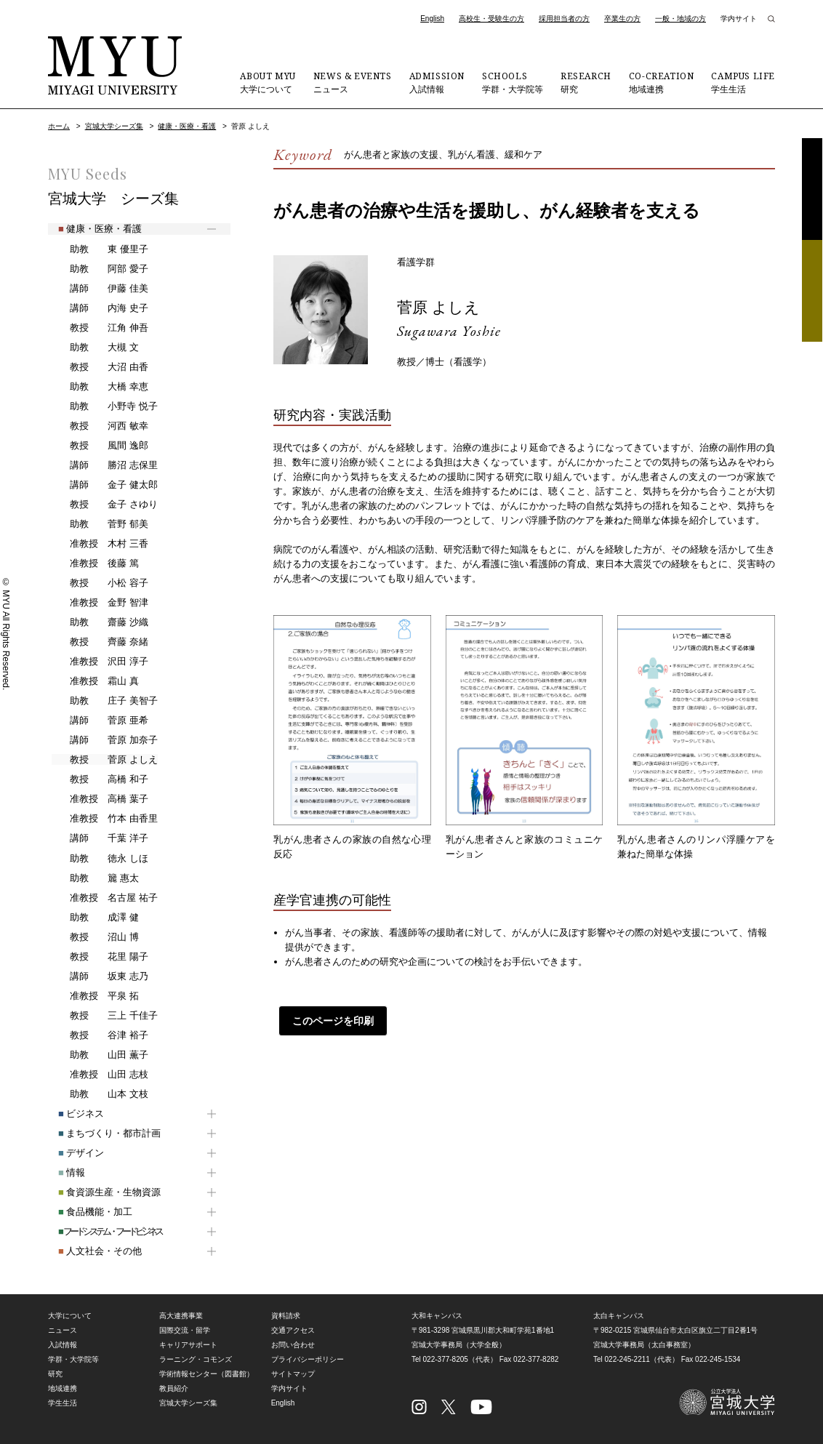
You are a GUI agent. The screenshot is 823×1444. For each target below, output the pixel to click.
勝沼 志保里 (104, 465)
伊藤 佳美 (99, 288)
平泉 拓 (94, 996)
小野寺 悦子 (104, 406)
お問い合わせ (293, 1345)
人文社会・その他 (90, 1251)
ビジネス (71, 1113)
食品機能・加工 (85, 1211)
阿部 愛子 (99, 269)
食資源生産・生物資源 (99, 1192)
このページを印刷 (328, 1021)
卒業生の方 (622, 19)
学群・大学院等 (512, 82)
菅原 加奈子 (104, 740)
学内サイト (738, 19)
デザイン (71, 1152)
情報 (61, 1172)
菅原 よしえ (444, 306)
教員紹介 (173, 1388)
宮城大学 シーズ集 (113, 198)
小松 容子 (99, 583)
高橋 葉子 (99, 799)
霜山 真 (94, 681)
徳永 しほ (99, 859)
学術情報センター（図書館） (206, 1374)
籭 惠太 (94, 878)
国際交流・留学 (184, 1330)
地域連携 (661, 82)
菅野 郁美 (99, 524)
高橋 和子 (99, 779)
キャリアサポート (188, 1345)
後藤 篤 (94, 563)
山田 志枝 (99, 1074)
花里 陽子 (99, 957)
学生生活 (743, 82)
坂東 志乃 (99, 976)
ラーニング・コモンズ (195, 1359)
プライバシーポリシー (307, 1359)
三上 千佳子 (104, 1016)
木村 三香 (99, 544)
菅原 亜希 (99, 720)
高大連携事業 (181, 1316)
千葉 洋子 (99, 838)
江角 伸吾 (99, 328)
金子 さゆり (104, 504)
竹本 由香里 (104, 819)
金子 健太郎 (104, 485)
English (432, 19)
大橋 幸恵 (99, 387)
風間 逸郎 (99, 446)
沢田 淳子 (99, 661)
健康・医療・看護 (187, 126)
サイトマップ (293, 1374)
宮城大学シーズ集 (114, 126)
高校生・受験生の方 (491, 19)
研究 (586, 82)
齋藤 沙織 (99, 622)
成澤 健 (94, 917)
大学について (267, 82)
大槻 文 (94, 347)
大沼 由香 (99, 367)
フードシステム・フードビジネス (99, 1231)
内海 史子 (99, 308)
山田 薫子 (99, 1055)
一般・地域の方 (680, 19)
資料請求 (812, 189)
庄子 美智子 (104, 701)
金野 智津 (99, 603)
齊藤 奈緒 (99, 642)
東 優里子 (99, 249)
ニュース (352, 82)
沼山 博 (94, 937)
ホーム (59, 126)
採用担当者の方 (564, 19)
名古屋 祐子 (104, 898)
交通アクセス (293, 1330)
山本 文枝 (99, 1094)
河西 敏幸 (99, 426)
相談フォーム (812, 291)
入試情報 (437, 82)
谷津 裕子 (99, 1035)
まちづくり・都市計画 (99, 1133)
